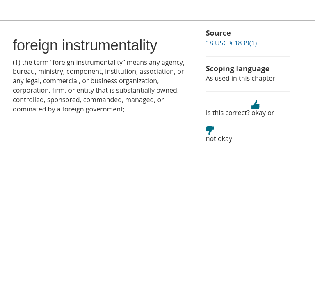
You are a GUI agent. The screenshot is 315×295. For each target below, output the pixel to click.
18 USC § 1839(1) (231, 43)
